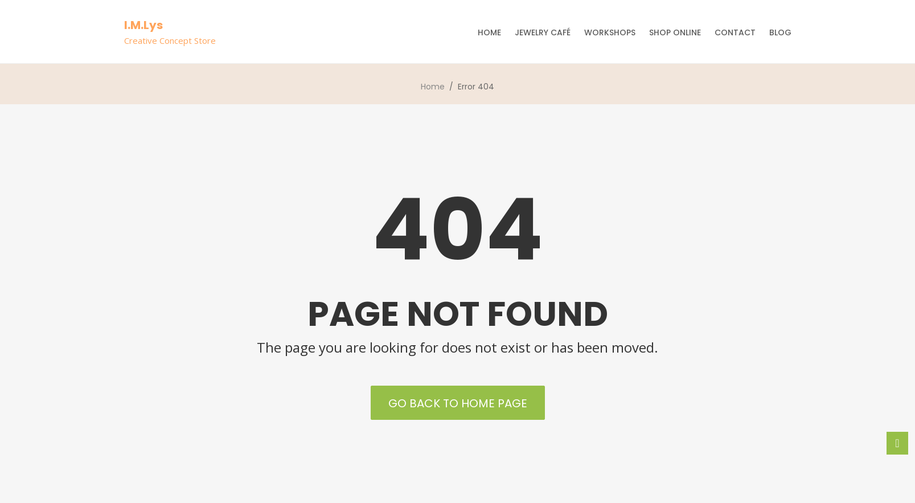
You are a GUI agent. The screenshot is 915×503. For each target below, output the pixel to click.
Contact (735, 32)
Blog (780, 32)
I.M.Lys (143, 25)
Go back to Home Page (457, 403)
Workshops (609, 32)
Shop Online (675, 32)
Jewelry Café (543, 32)
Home (489, 32)
